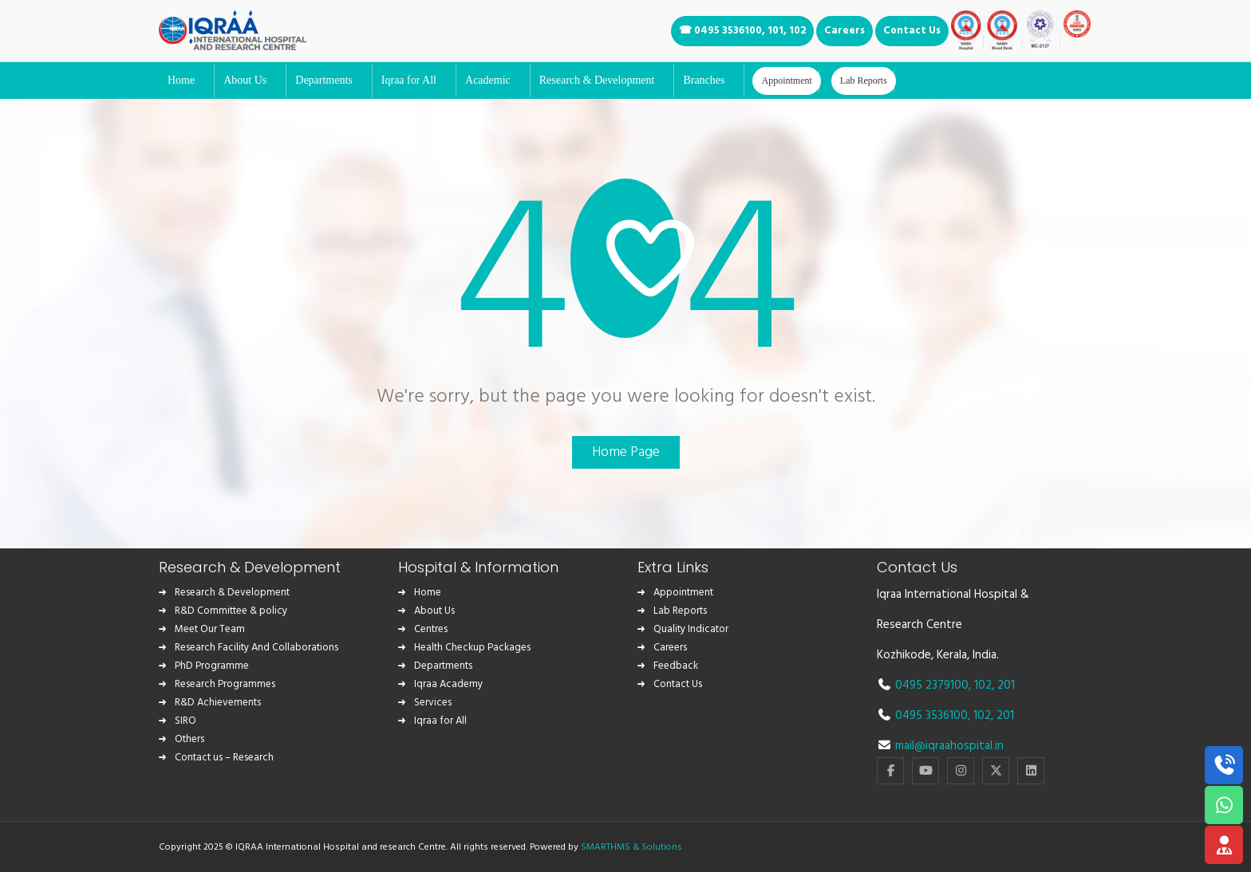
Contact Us (677, 684)
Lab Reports (680, 611)
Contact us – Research (224, 757)
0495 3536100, (934, 715)
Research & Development (232, 592)
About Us (434, 611)
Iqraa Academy (448, 684)
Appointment (683, 592)
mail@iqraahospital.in (949, 746)
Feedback (675, 666)
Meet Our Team (210, 629)
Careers (670, 647)
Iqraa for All (440, 721)
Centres (431, 629)
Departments (443, 666)
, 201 (1003, 685)
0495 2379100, (934, 685)
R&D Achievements (218, 702)
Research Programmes (225, 684)
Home (427, 592)
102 (983, 685)
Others (189, 739)
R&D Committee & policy (231, 611)
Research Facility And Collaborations (256, 647)
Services (433, 702)
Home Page (626, 452)
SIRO (185, 721)
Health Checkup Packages (472, 647)
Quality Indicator (690, 629)
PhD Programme (212, 666)
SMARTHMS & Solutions (631, 847)
